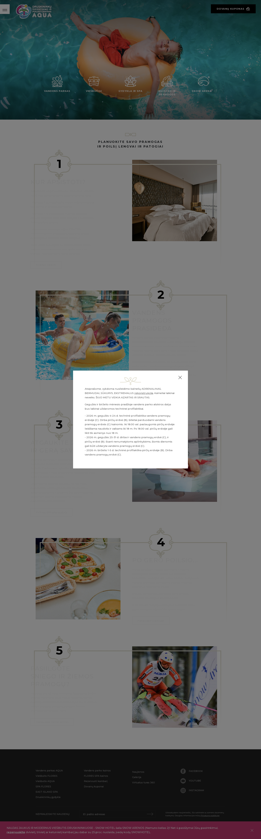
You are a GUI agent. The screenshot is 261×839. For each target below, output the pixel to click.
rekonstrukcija (143, 393)
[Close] (180, 378)
